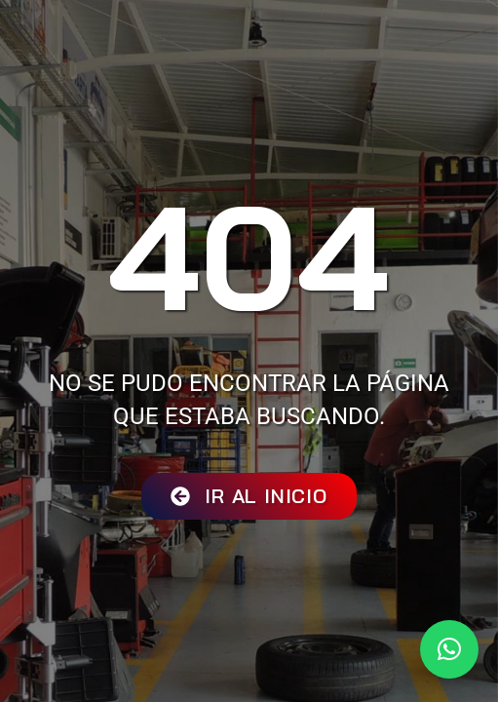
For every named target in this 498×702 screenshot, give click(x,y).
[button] (449, 649)
